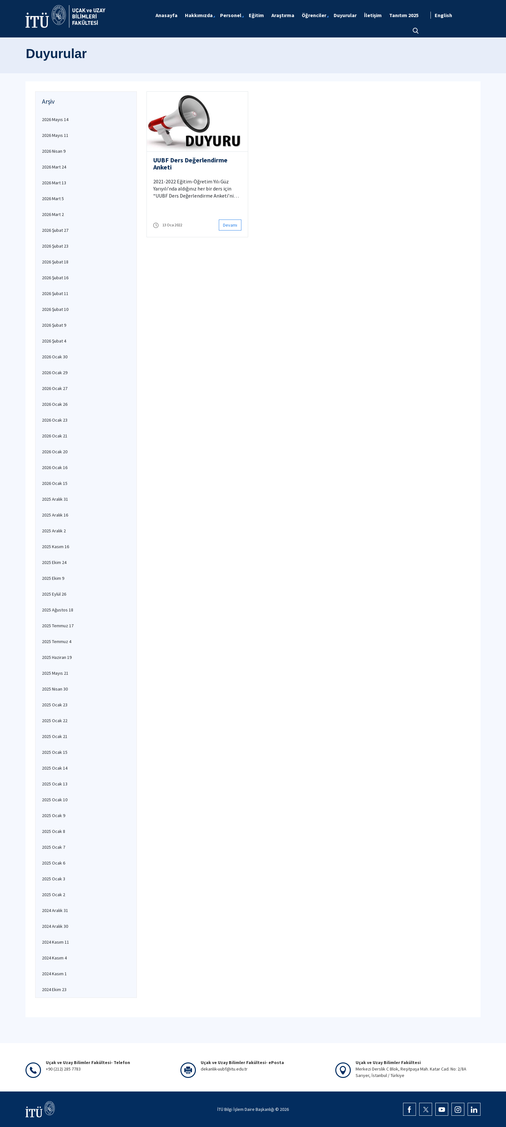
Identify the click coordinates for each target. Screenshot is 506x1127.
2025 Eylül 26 (54, 594)
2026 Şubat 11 (55, 293)
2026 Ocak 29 (54, 372)
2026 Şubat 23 (55, 246)
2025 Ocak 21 (54, 736)
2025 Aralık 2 (54, 531)
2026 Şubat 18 (55, 262)
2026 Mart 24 (54, 167)
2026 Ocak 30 (54, 357)
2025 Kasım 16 (55, 546)
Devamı (230, 225)
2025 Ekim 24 (54, 562)
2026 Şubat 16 (55, 278)
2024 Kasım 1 (54, 974)
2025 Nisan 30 (55, 689)
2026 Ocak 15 (54, 483)
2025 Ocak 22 (54, 720)
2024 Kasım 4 (54, 958)
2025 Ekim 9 (53, 578)
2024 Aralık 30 (55, 926)
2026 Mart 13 (54, 183)
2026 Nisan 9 (54, 151)
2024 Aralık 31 (55, 910)
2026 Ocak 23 (54, 420)
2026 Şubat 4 (54, 341)
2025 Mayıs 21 (55, 673)
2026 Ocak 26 (54, 404)
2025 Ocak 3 (53, 879)
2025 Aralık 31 (55, 499)
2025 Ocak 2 (53, 894)
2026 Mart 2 (53, 214)
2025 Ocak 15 (54, 752)
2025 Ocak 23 (54, 705)
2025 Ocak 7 (53, 847)
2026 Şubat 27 (55, 230)
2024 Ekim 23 (54, 989)
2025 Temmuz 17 (58, 626)
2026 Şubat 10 (55, 309)
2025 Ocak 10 (54, 800)
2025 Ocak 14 (54, 768)
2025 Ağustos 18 (57, 610)
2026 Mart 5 (53, 198)
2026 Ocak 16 (54, 467)
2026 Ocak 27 (54, 388)
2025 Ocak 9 (53, 815)
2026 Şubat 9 (54, 325)
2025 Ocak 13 (54, 784)
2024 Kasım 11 (55, 942)
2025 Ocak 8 (53, 831)
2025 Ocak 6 (53, 863)
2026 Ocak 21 (54, 436)
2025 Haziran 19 (57, 657)
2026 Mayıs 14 (55, 119)
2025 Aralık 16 (55, 515)
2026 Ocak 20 (54, 452)
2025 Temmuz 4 (56, 641)
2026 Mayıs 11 (55, 135)
